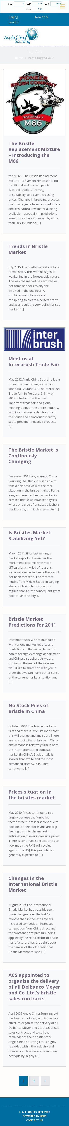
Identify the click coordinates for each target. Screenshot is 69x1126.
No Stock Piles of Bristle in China (28, 708)
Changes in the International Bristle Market (32, 884)
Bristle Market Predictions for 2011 (32, 622)
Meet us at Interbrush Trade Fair (34, 361)
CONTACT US (34, 1120)
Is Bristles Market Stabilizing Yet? (29, 535)
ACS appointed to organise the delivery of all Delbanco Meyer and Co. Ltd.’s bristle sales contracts (34, 987)
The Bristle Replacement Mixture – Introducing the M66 (34, 152)
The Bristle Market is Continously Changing (33, 456)
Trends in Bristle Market (28, 249)
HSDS (43, 1116)
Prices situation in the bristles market (31, 795)
